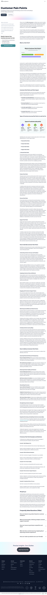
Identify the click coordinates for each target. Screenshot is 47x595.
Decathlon (40, 558)
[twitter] (22, 579)
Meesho (39, 562)
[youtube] (29, 579)
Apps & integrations (32, 558)
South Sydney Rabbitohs (42, 565)
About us (3, 558)
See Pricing (12, 14)
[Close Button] (45, 593)
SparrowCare (4, 560)
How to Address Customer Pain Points (7, 29)
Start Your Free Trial (23, 547)
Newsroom (3, 562)
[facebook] (25, 579)
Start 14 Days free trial (8, 45)
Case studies (31, 563)
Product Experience (14, 565)
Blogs (30, 565)
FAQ (2, 33)
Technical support (32, 570)
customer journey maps (24, 420)
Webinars (30, 562)
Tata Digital (40, 560)
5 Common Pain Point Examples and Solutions (7, 31)
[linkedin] (27, 579)
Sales (11, 562)
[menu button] (45, 1)
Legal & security (31, 560)
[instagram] (24, 579)
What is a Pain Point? (4, 22)
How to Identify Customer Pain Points (7, 27)
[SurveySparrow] (4, 1)
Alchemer (21, 562)
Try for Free (4, 14)
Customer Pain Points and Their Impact (7, 24)
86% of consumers (30, 22)
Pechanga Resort (41, 563)
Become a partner (32, 568)
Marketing (12, 560)
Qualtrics (21, 558)
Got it (43, 593)
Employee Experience (14, 563)
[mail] (20, 579)
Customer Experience (14, 558)
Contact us (3, 563)
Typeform (21, 560)
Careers (3, 565)
